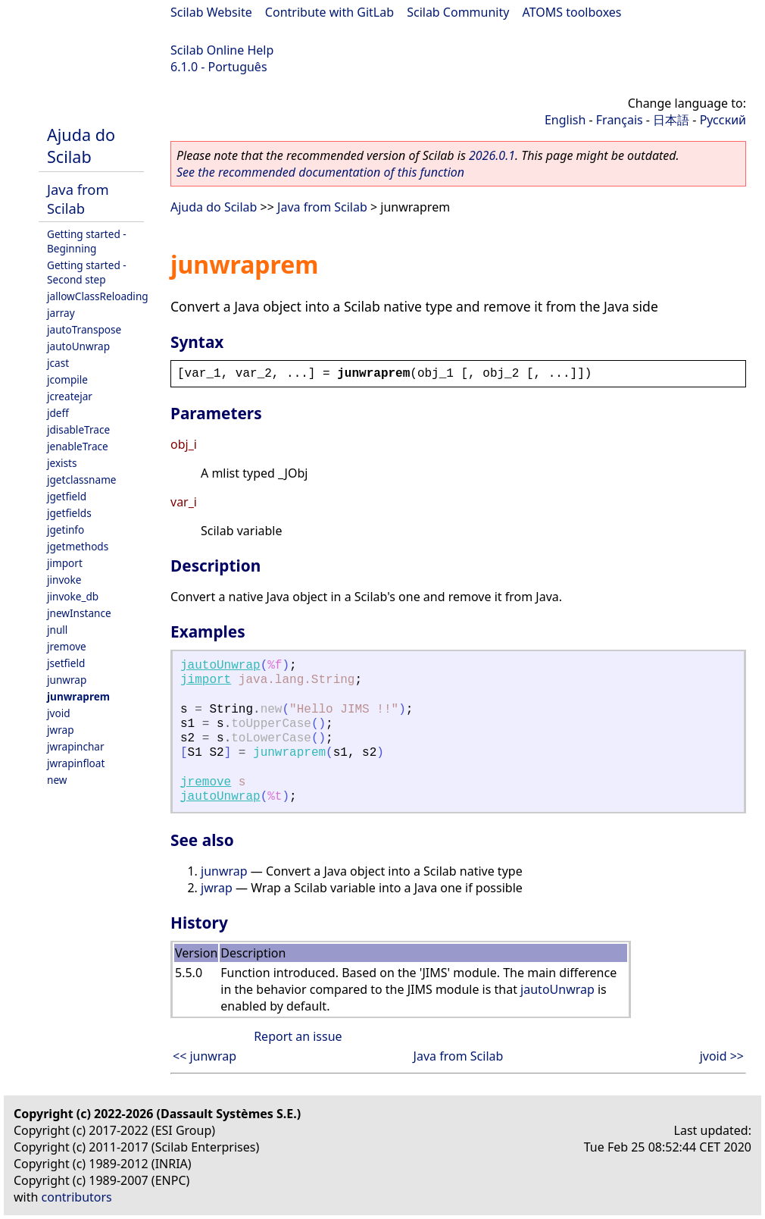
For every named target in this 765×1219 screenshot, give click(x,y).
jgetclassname (82, 479)
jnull (57, 629)
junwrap (66, 679)
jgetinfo (65, 529)
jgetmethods (77, 546)
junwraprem (78, 696)
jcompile (67, 379)
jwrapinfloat (76, 763)
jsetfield (66, 663)
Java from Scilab (78, 199)
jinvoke (64, 579)
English (565, 119)
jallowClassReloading (97, 296)
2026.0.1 (492, 155)
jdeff (58, 413)
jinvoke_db (72, 596)
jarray (61, 313)
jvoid (58, 713)
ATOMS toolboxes (572, 12)
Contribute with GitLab (329, 12)
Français (619, 119)
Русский (723, 119)
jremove (66, 646)
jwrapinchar (76, 746)
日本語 (671, 119)
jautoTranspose (84, 329)
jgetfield (66, 496)
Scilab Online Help (221, 50)
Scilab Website (211, 12)
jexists (62, 463)
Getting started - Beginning (86, 241)
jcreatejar (69, 396)
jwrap (60, 729)
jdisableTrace (78, 429)
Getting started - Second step (86, 272)
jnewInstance (79, 613)
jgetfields (69, 513)
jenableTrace (77, 446)
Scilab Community (458, 12)
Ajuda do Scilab (81, 146)
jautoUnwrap (78, 346)
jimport (65, 563)
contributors (77, 1197)
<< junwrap (204, 1056)
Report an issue (298, 1036)
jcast (58, 363)
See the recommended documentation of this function (320, 172)
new (57, 779)
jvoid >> (722, 1056)
